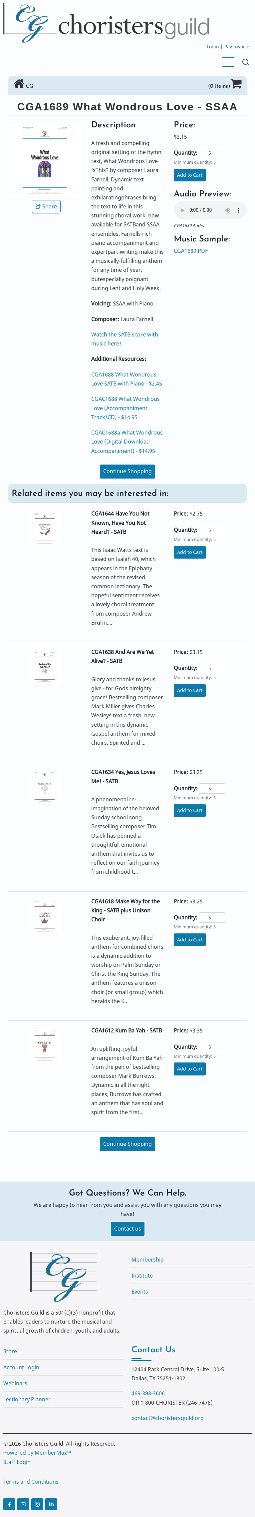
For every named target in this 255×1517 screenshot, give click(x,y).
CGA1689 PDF (191, 250)
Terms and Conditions (31, 1481)
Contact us (127, 1228)
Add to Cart (189, 175)
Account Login (21, 1367)
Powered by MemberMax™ (37, 1452)
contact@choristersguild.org (167, 1418)
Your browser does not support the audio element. (210, 210)
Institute (142, 1275)
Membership (147, 1259)
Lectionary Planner (27, 1399)
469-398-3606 (148, 1393)
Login (213, 46)
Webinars (15, 1383)
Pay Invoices (238, 46)
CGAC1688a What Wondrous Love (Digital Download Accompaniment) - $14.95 (127, 441)
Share (46, 206)
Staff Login (17, 1462)
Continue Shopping (127, 471)
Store (10, 1351)
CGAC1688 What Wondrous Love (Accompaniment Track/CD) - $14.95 (125, 408)
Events (139, 1291)
